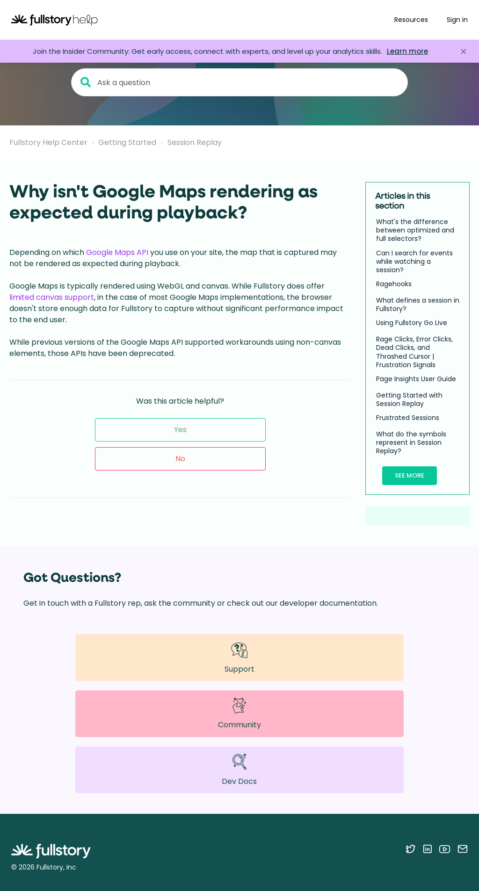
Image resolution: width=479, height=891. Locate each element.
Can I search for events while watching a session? (414, 262)
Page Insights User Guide (416, 379)
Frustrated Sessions (407, 417)
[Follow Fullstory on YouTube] (444, 849)
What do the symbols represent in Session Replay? (411, 443)
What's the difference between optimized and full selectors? (415, 230)
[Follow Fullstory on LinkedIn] (427, 849)
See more (409, 475)
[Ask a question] (239, 82)
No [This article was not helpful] (180, 458)
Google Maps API (117, 252)
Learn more (407, 51)
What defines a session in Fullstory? (417, 304)
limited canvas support (51, 297)
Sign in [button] (457, 19)
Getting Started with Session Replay (409, 399)
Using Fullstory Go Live (411, 323)
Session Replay (194, 142)
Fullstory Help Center (48, 142)
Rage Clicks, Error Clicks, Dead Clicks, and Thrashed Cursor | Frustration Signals (414, 352)
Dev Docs (239, 770)
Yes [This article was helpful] (180, 429)
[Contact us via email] (462, 849)
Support (239, 657)
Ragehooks (394, 284)
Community (239, 713)
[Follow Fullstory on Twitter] (410, 849)
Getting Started (127, 142)
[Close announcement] (463, 51)
